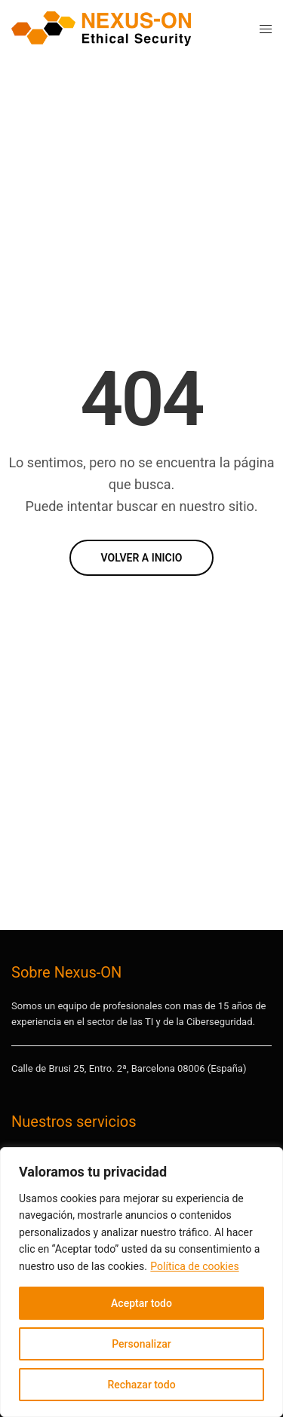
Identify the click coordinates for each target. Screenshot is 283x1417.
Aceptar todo (141, 1303)
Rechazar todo (141, 1385)
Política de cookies (194, 1266)
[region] (141, 1282)
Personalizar (141, 1344)
